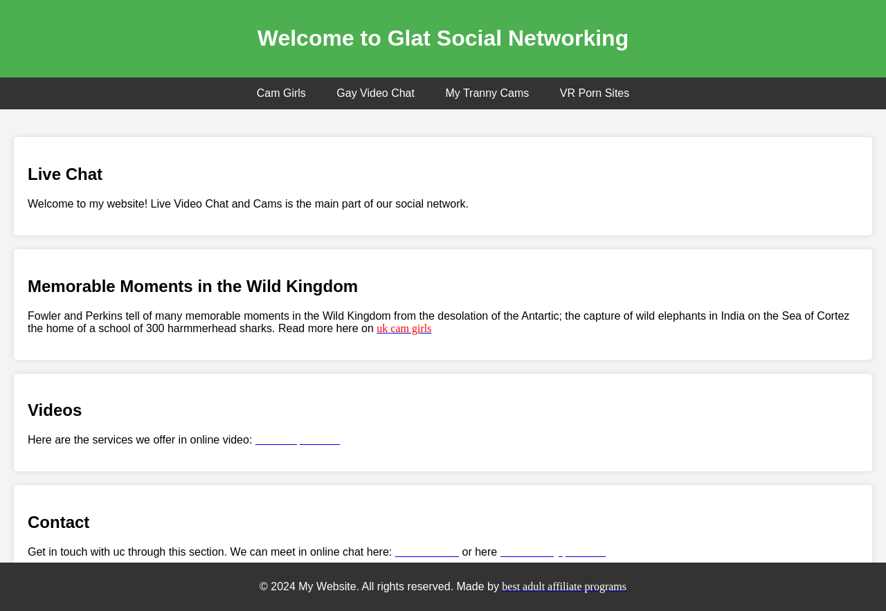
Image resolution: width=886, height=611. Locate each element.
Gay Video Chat (375, 93)
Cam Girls (281, 93)
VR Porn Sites (594, 93)
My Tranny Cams (487, 93)
